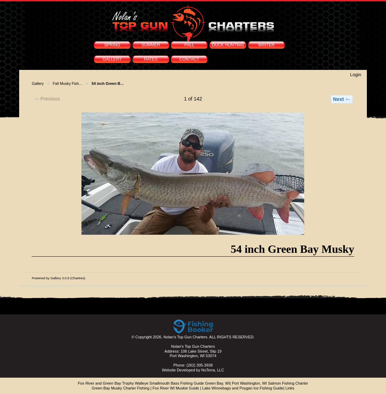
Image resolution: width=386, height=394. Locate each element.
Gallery (38, 83)
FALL (189, 44)
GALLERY (112, 59)
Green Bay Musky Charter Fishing (120, 388)
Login (355, 74)
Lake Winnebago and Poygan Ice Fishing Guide (242, 388)
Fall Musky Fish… (68, 83)
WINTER (266, 44)
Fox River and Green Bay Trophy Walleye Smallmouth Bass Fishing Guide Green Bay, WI (154, 383)
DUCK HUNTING (228, 44)
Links (289, 388)
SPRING (112, 44)
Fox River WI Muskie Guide (175, 388)
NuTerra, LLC (212, 370)
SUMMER (150, 44)
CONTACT (189, 59)
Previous (47, 99)
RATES (151, 59)
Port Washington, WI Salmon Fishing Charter (270, 383)
